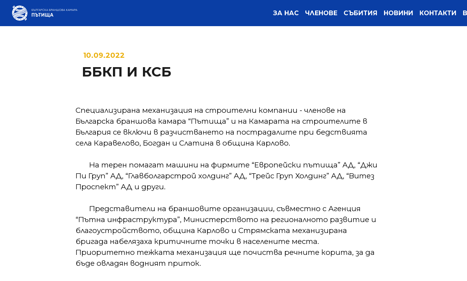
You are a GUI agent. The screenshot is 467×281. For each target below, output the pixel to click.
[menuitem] (286, 13)
